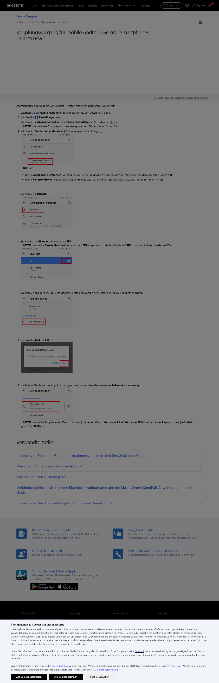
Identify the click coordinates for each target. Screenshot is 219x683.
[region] (109, 651)
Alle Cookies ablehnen (65, 676)
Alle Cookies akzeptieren (29, 676)
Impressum (176, 666)
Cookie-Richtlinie (59, 666)
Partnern (139, 651)
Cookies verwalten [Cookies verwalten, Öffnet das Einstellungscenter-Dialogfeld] (99, 676)
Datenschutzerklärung (106, 669)
